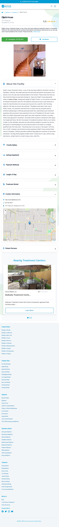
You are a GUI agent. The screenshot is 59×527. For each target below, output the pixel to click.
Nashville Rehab (6, 369)
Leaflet (54, 240)
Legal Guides (5, 416)
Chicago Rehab (5, 387)
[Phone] (15, 39)
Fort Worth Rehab (6, 364)
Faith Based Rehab (6, 484)
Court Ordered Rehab (7, 419)
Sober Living (5, 471)
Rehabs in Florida (6, 330)
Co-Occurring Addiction (7, 489)
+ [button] (5, 211)
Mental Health (5, 398)
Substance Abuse (7, 428)
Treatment (4, 462)
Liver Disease (5, 411)
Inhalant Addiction (6, 447)
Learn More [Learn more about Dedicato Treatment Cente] (29, 310)
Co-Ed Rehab (5, 473)
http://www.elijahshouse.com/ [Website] (13, 199)
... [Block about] (36, 31)
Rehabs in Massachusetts (8, 345)
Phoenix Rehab (5, 379)
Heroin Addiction (6, 455)
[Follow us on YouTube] (12, 511)
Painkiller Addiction (6, 439)
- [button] (5, 213)
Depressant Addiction (7, 434)
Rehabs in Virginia (6, 353)
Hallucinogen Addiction (7, 442)
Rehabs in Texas (6, 338)
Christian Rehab (6, 478)
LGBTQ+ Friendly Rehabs (8, 405)
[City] (15, 12)
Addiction (4, 394)
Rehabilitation (5, 468)
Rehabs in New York (7, 335)
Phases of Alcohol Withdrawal (9, 408)
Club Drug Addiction (7, 452)
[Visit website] (44, 39)
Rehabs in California (7, 332)
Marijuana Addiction (7, 445)
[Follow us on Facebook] (3, 511)
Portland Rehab (6, 385)
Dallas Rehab (5, 366)
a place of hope (12, 99)
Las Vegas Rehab (6, 377)
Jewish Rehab (5, 476)
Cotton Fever (5, 403)
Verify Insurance (6, 505)
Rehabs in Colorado (7, 343)
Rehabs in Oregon (6, 348)
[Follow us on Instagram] (9, 511)
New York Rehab (6, 382)
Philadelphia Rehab (6, 374)
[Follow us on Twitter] (6, 511)
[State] (8, 12)
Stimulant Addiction (7, 431)
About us (4, 496)
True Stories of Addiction (8, 502)
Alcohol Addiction (6, 437)
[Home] (3, 12)
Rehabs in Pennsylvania (8, 351)
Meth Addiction (5, 450)
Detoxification (5, 465)
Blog (3, 499)
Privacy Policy (37, 521)
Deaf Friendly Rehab (7, 486)
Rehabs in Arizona (6, 340)
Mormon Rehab (6, 481)
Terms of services (29, 521)
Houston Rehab (6, 372)
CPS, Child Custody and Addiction (10, 421)
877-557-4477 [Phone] (9, 202)
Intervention (5, 413)
